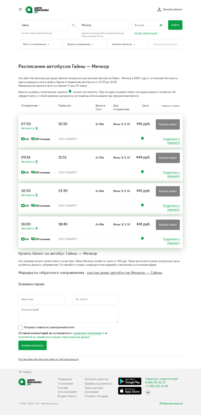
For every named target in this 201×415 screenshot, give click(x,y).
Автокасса (27, 128)
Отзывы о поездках (96, 396)
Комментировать (32, 345)
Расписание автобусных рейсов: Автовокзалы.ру (48, 359)
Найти (175, 25)
